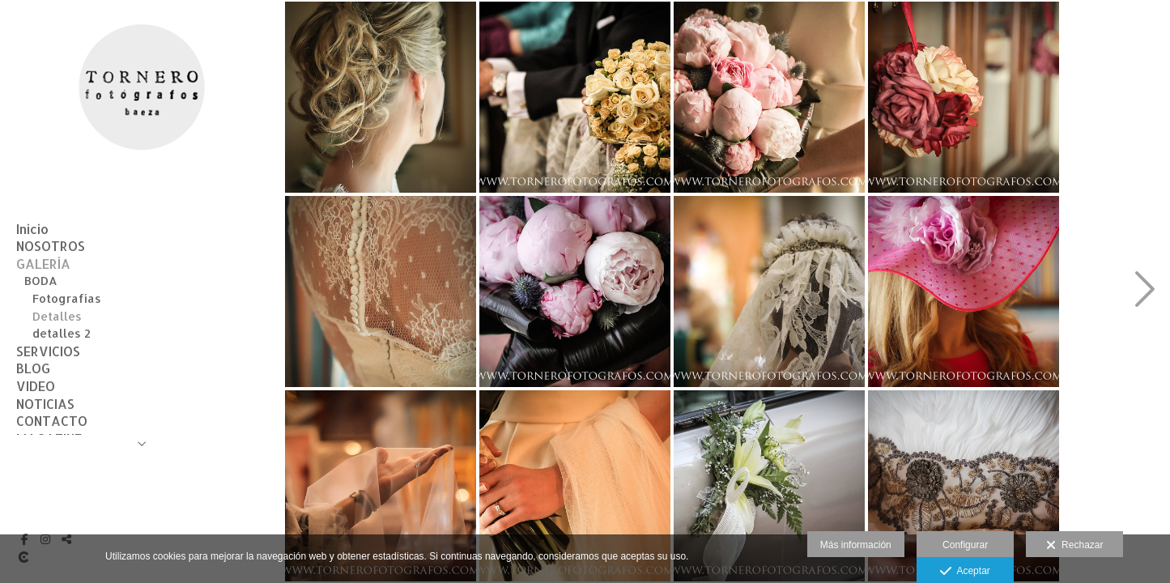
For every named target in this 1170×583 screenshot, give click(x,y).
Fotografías (66, 298)
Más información (855, 545)
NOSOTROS (50, 245)
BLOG (33, 368)
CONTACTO (51, 420)
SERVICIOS (48, 351)
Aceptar (964, 571)
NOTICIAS (45, 403)
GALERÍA (43, 263)
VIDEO (35, 385)
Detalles (57, 316)
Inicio (32, 228)
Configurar (965, 545)
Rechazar (1074, 545)
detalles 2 (61, 333)
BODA (40, 280)
